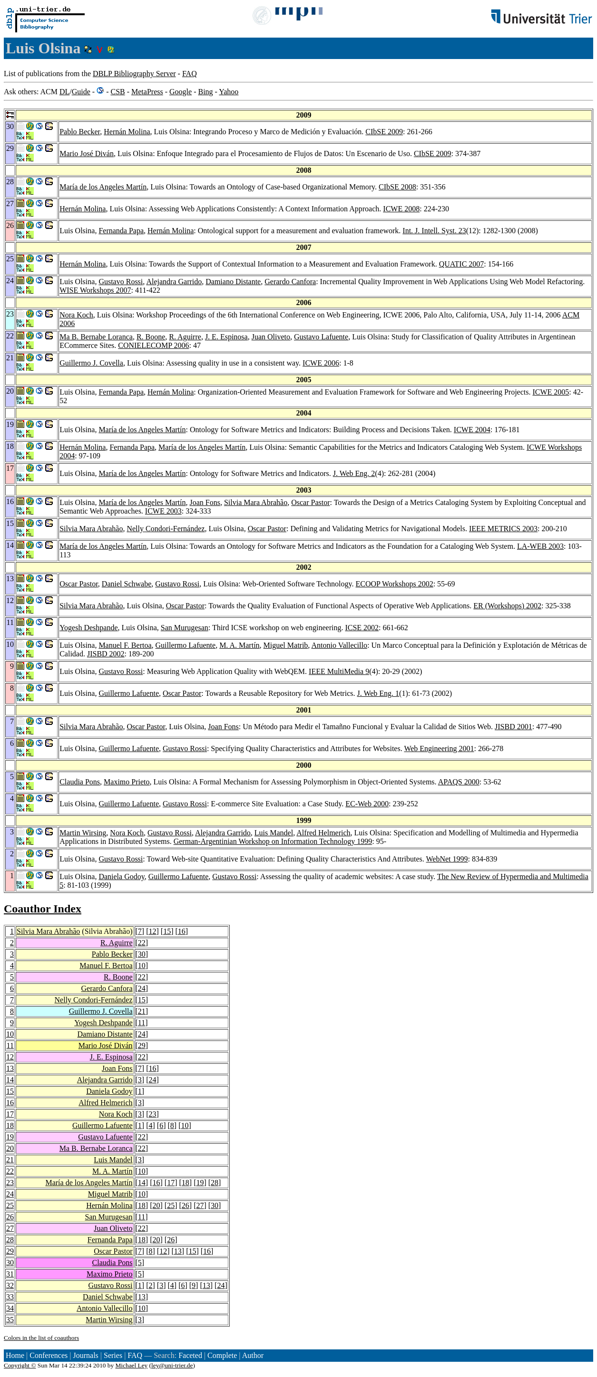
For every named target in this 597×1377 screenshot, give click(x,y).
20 (10, 1148)
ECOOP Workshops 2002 (394, 584)
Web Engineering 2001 (439, 748)
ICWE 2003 (163, 511)
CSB (117, 92)
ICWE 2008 (401, 209)
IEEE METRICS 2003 (503, 529)
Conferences (48, 1355)
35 (10, 1320)
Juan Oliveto (271, 337)
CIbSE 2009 (384, 132)
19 (10, 1137)
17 (10, 1114)
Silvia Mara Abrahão (255, 502)
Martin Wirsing (82, 833)
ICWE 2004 (472, 430)
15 (167, 931)
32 (10, 1285)
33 (10, 1297)
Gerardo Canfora (290, 281)
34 (10, 1308)
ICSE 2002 (362, 628)
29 (142, 1045)
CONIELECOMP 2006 (153, 345)
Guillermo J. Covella (91, 363)
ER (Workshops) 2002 (507, 606)
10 (142, 965)
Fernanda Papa (121, 231)
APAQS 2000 (459, 782)
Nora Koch (76, 315)
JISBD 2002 (106, 654)
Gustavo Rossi (120, 281)
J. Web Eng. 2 (354, 473)
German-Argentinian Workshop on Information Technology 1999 (273, 841)
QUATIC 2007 (461, 264)
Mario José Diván (86, 153)
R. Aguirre (185, 337)
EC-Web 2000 (367, 804)
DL (64, 92)
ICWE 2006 (321, 363)
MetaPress (147, 92)
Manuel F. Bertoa (124, 645)
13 (10, 1068)
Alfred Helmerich (323, 833)
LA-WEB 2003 (540, 546)
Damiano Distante (233, 281)
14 (10, 1080)
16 (182, 931)
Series (113, 1355)
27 (200, 1205)
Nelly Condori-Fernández (166, 529)
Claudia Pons (79, 782)
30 (142, 954)
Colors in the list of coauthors (41, 1337)
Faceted (190, 1355)
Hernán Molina (127, 132)
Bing (205, 92)
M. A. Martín (239, 645)
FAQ (189, 73)
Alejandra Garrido (174, 281)
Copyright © (20, 1365)
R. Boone (151, 337)
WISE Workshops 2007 (95, 290)
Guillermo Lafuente (186, 645)
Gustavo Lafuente (321, 337)
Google (180, 92)
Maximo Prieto (126, 782)
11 (141, 1023)
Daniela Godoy (121, 876)
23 (152, 1114)
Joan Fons (204, 502)
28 (214, 1183)
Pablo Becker (79, 132)
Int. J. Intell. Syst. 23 (434, 231)
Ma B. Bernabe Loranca (96, 337)
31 (10, 1274)
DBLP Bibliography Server (134, 73)
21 (142, 1011)
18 (10, 1125)
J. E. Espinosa (226, 337)
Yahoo (228, 92)
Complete (222, 1355)
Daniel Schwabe (126, 584)
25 (10, 1205)
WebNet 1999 (447, 859)
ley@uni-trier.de (172, 1365)
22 (142, 943)
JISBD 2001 (513, 727)
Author (253, 1355)
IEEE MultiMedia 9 (339, 671)
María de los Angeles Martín (103, 187)
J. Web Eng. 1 (378, 693)
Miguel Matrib (286, 645)
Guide (81, 92)
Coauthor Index (42, 908)
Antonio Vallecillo (339, 645)
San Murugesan (184, 628)
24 (142, 988)
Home (15, 1355)
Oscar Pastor (310, 502)
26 (185, 1205)
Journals (85, 1355)
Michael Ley (132, 1365)
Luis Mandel (273, 833)
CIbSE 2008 (397, 187)
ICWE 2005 (550, 392)
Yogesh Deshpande (88, 628)
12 (152, 931)
